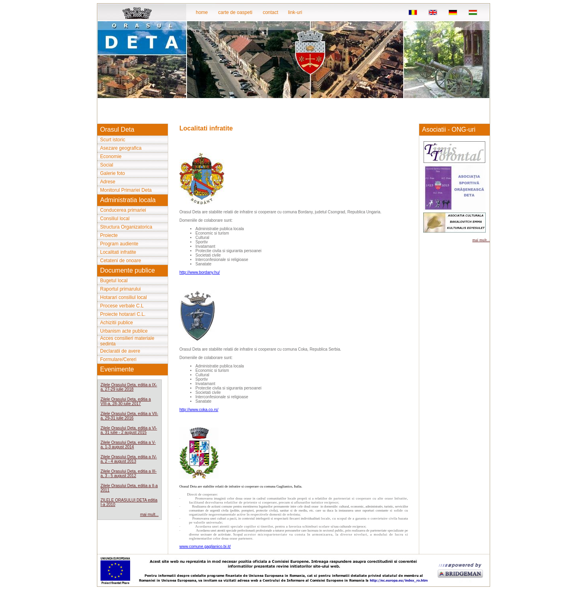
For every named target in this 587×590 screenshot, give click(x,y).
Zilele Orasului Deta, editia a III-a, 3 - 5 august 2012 (129, 473)
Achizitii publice (116, 322)
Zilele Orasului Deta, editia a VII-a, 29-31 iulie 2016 (129, 415)
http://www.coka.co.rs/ (198, 409)
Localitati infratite (118, 252)
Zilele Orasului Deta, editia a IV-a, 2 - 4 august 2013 (129, 459)
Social (106, 165)
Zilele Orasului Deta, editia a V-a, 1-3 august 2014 (128, 444)
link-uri (295, 12)
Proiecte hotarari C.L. (122, 314)
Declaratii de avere (120, 351)
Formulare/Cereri (118, 359)
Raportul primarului (120, 289)
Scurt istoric (112, 139)
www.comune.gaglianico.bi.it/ (205, 546)
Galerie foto (112, 173)
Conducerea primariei (123, 210)
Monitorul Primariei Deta (126, 190)
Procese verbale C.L (122, 306)
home (202, 12)
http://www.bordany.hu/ (199, 272)
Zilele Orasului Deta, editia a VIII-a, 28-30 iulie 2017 (126, 401)
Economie (110, 156)
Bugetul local (114, 280)
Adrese (107, 182)
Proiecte (109, 235)
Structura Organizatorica (126, 227)
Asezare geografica (120, 148)
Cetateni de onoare (120, 260)
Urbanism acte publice (124, 331)
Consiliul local (114, 218)
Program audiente (119, 244)
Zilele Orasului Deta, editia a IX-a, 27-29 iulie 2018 (129, 387)
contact (270, 12)
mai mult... (149, 514)
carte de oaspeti (235, 12)
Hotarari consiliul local (123, 297)
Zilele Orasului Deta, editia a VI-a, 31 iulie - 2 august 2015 (129, 430)
